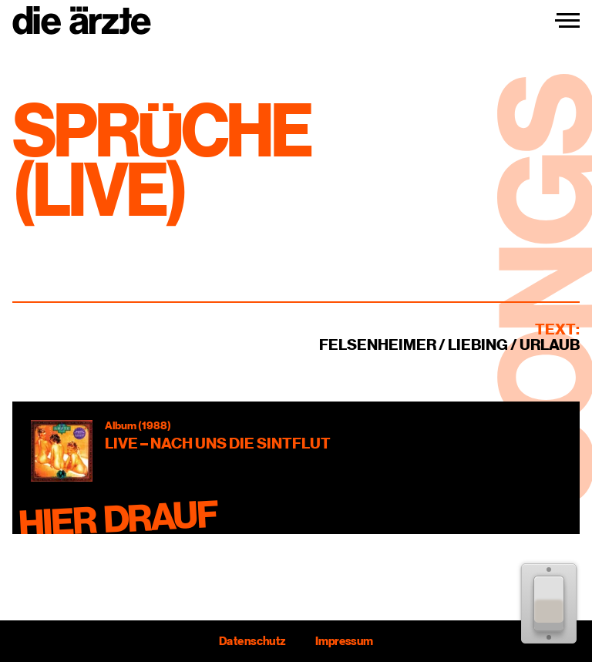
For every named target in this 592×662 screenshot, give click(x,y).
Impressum (344, 641)
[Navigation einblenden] (567, 21)
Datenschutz (252, 641)
